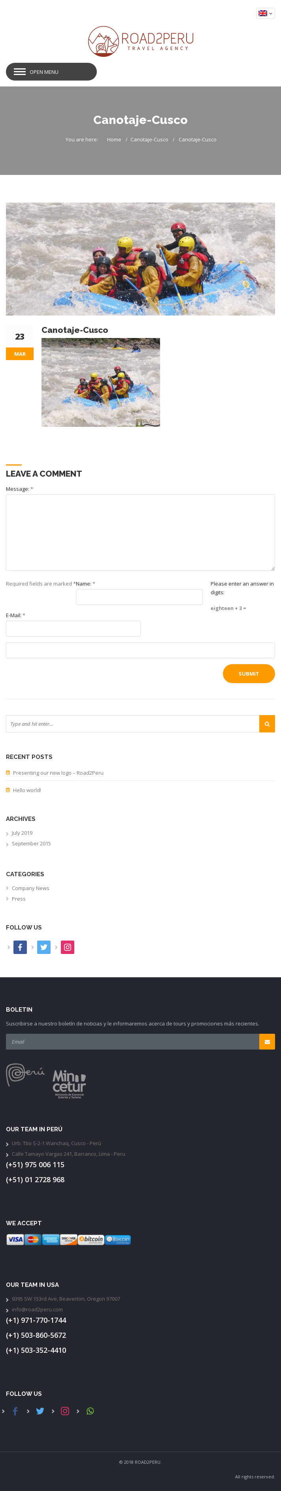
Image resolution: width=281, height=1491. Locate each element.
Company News (30, 888)
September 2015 (31, 843)
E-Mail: (15, 615)
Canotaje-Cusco (149, 139)
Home (114, 139)
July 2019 (22, 832)
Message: (19, 488)
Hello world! (27, 790)
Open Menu (44, 71)
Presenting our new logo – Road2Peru (58, 772)
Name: (85, 583)
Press (19, 898)
